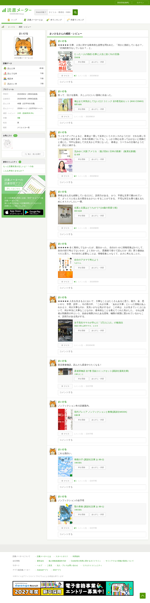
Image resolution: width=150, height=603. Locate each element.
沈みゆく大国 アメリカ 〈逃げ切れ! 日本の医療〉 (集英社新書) (105, 151)
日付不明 (89, 386)
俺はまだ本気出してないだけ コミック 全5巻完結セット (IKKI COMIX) (109, 101)
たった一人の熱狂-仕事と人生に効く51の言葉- (97, 54)
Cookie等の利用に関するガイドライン (86, 561)
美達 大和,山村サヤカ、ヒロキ (86, 326)
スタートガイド (62, 556)
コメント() (82, 76)
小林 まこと (78, 374)
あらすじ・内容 (98, 62)
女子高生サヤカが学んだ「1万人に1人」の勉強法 (98, 322)
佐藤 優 (77, 415)
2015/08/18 (94, 76)
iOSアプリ (57, 570)
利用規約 (76, 556)
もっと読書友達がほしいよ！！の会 (18, 166)
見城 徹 (77, 57)
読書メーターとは (44, 556)
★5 (75, 528)
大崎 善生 (78, 463)
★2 (75, 76)
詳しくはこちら (13, 188)
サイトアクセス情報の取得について (120, 561)
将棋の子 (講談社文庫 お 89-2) (89, 459)
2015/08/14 (90, 116)
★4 (75, 176)
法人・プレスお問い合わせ (67, 565)
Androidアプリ (42, 570)
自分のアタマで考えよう (86, 259)
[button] (75, 12)
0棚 (18, 118)
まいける (11, 27)
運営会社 (40, 561)
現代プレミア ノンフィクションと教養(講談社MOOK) (100, 412)
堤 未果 (77, 155)
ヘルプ (39, 565)
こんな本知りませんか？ (13, 171)
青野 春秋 (78, 104)
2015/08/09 (94, 228)
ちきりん (77, 263)
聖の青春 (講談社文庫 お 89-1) (89, 506)
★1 (75, 282)
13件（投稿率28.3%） (26, 113)
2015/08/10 (94, 176)
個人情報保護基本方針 (57, 561)
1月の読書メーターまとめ (23, 58)
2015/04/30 (90, 345)
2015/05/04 (94, 282)
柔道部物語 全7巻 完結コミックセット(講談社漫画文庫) (101, 371)
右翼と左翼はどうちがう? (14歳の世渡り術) (95, 207)
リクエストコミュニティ (92, 565)
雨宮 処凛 (78, 211)
